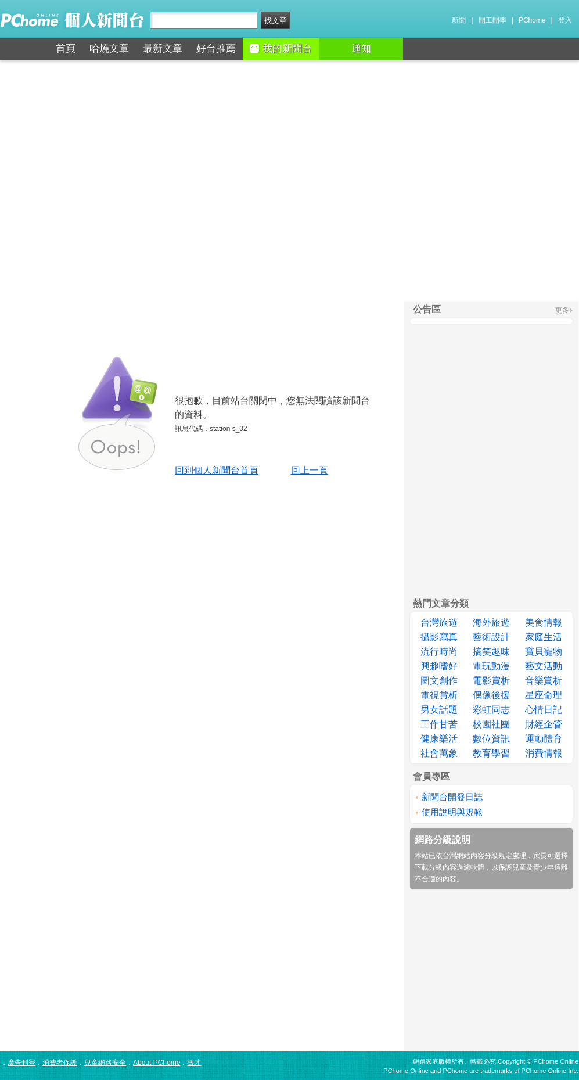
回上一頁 (309, 470)
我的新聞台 (281, 48)
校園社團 (491, 724)
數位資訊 (491, 739)
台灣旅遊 (439, 622)
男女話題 (439, 710)
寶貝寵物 (543, 651)
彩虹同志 (491, 710)
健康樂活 (439, 739)
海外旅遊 (491, 622)
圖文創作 (439, 681)
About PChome (156, 1063)
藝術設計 (491, 637)
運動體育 (543, 739)
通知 (361, 48)
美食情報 (543, 622)
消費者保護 (59, 1063)
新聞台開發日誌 (452, 797)
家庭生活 (543, 637)
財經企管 (543, 724)
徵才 (194, 1063)
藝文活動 (543, 666)
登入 (565, 20)
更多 (562, 310)
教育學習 (491, 753)
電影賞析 (491, 681)
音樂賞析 (543, 681)
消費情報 (543, 753)
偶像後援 (491, 695)
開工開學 (492, 20)
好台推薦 (216, 48)
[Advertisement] (289, 180)
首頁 (65, 48)
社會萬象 (439, 753)
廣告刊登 (21, 1063)
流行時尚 (439, 651)
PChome (532, 20)
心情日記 (543, 710)
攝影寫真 (439, 637)
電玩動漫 (491, 666)
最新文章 (162, 48)
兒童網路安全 (105, 1063)
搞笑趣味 (491, 651)
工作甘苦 (439, 724)
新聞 (459, 20)
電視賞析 (439, 695)
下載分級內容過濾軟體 (449, 867)
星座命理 (543, 695)
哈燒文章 (109, 48)
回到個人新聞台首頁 (216, 470)
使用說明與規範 (452, 812)
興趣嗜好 (439, 666)
